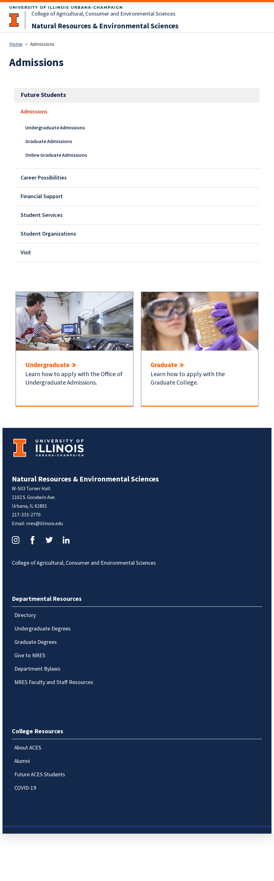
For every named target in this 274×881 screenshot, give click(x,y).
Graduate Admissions (48, 141)
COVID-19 (25, 788)
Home (15, 44)
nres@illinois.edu (44, 523)
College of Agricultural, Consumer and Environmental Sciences (103, 14)
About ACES (27, 748)
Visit (26, 252)
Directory (25, 615)
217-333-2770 (26, 514)
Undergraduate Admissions (55, 127)
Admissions (34, 112)
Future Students (43, 95)
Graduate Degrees (35, 642)
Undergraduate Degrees (42, 629)
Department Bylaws (37, 669)
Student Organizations (48, 234)
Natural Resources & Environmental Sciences (105, 26)
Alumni (22, 761)
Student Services (42, 215)
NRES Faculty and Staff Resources (53, 682)
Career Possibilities (44, 178)
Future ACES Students (39, 774)
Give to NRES (29, 655)
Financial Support (42, 196)
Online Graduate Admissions (56, 155)
